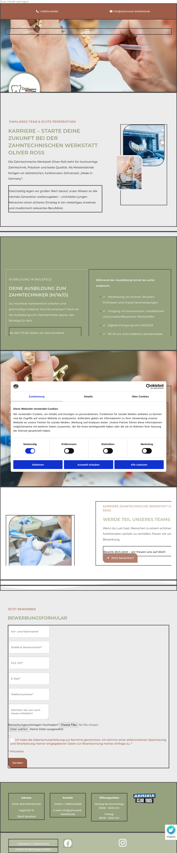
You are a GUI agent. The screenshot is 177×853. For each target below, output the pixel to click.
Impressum (24, 843)
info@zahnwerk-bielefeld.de (131, 11)
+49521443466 (48, 11)
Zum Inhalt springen (14, 1)
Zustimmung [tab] (37, 396)
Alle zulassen (139, 464)
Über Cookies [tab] (140, 396)
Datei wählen (19, 729)
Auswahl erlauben (88, 464)
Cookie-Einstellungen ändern (33, 849)
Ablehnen (38, 464)
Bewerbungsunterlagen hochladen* (33, 725)
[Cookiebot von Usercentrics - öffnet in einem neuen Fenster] (148, 386)
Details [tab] (88, 396)
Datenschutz (41, 843)
